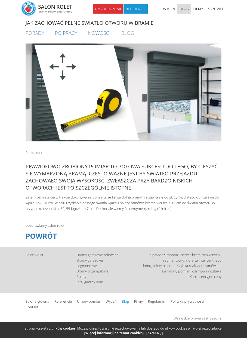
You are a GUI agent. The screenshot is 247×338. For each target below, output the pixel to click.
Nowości (99, 33)
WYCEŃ (169, 8)
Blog (125, 301)
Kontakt (32, 307)
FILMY (198, 8)
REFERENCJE (136, 8)
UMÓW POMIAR (108, 8)
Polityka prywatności (187, 301)
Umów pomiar (88, 301)
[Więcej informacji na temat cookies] (114, 333)
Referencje (63, 301)
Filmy (138, 301)
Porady (35, 33)
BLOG (184, 8)
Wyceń (111, 301)
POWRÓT (41, 236)
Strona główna (37, 301)
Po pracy (66, 33)
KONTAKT (215, 8)
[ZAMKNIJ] (154, 333)
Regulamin (156, 301)
